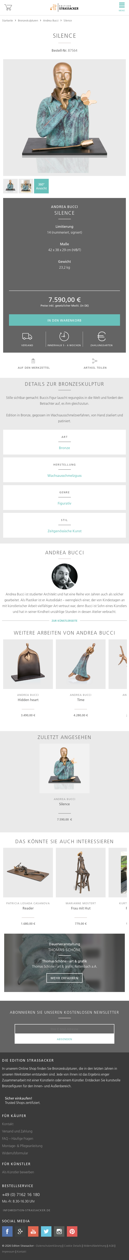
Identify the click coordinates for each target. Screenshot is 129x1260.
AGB (111, 1245)
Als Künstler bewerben (18, 1172)
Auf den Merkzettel (33, 363)
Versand (27, 339)
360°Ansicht (41, 186)
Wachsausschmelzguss (64, 475)
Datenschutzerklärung (49, 1245)
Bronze (64, 448)
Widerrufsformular (15, 1153)
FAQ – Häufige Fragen (17, 1138)
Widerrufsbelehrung (94, 1245)
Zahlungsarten (101, 339)
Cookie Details (72, 1245)
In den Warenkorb (64, 320)
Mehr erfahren (64, 978)
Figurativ (64, 503)
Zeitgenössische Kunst (65, 531)
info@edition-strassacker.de (26, 1210)
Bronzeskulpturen (28, 20)
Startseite (7, 20)
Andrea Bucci (51, 20)
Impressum (8, 1251)
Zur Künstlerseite (64, 620)
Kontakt (7, 1124)
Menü (122, 7)
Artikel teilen (94, 363)
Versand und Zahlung (17, 1131)
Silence (68, 20)
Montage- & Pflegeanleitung (22, 1146)
